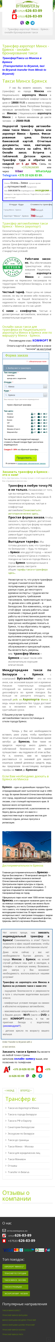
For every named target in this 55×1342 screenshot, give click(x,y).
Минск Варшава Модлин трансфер (19, 1320)
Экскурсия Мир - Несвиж (16, 1293)
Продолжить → (26, 457)
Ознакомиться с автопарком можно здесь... (24, 512)
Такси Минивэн (15, 1159)
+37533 (27, 16)
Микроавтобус (25, 432)
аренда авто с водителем (15, 378)
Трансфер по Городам (15, 1273)
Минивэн (25, 426)
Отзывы (11, 1165)
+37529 (27, 11)
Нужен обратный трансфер (17, 405)
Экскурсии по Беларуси (19, 1133)
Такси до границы (17, 1140)
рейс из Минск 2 (32, 699)
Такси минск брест (11, 1310)
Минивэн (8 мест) (25, 429)
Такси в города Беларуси (21, 1114)
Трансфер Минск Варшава (15, 1315)
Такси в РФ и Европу (18, 1120)
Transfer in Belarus (17, 1172)
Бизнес (25, 420)
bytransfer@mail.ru (17, 1231)
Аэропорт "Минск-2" (14, 1266)
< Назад (9, 1090)
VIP (25, 423)
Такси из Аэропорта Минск (22, 1108)
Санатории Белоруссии (19, 1127)
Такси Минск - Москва (19, 1146)
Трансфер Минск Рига (12, 1334)
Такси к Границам (13, 1287)
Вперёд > (26, 1090)
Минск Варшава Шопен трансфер (18, 1325)
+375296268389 (30, 167)
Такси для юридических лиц (22, 1153)
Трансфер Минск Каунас (14, 1330)
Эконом (25, 414)
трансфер (9, 375)
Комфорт (25, 417)
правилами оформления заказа (31, 463)
